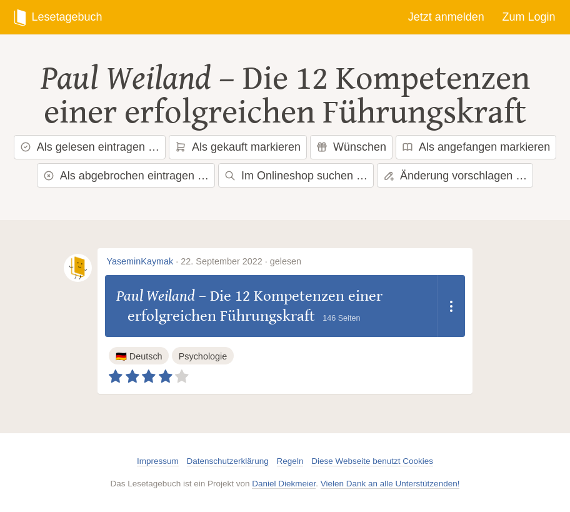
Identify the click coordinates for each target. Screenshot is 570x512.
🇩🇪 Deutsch (139, 356)
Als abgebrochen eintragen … (126, 175)
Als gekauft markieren (238, 147)
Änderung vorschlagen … (455, 175)
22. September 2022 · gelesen (241, 261)
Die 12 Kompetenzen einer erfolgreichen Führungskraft (287, 95)
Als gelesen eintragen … (89, 147)
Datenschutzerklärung (228, 461)
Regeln (290, 461)
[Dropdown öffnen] (451, 306)
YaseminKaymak (139, 261)
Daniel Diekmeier (284, 483)
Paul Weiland (126, 78)
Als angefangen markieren (476, 147)
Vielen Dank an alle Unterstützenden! (390, 483)
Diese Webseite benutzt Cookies (372, 461)
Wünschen (351, 147)
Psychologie (203, 356)
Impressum (158, 461)
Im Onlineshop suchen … (296, 175)
